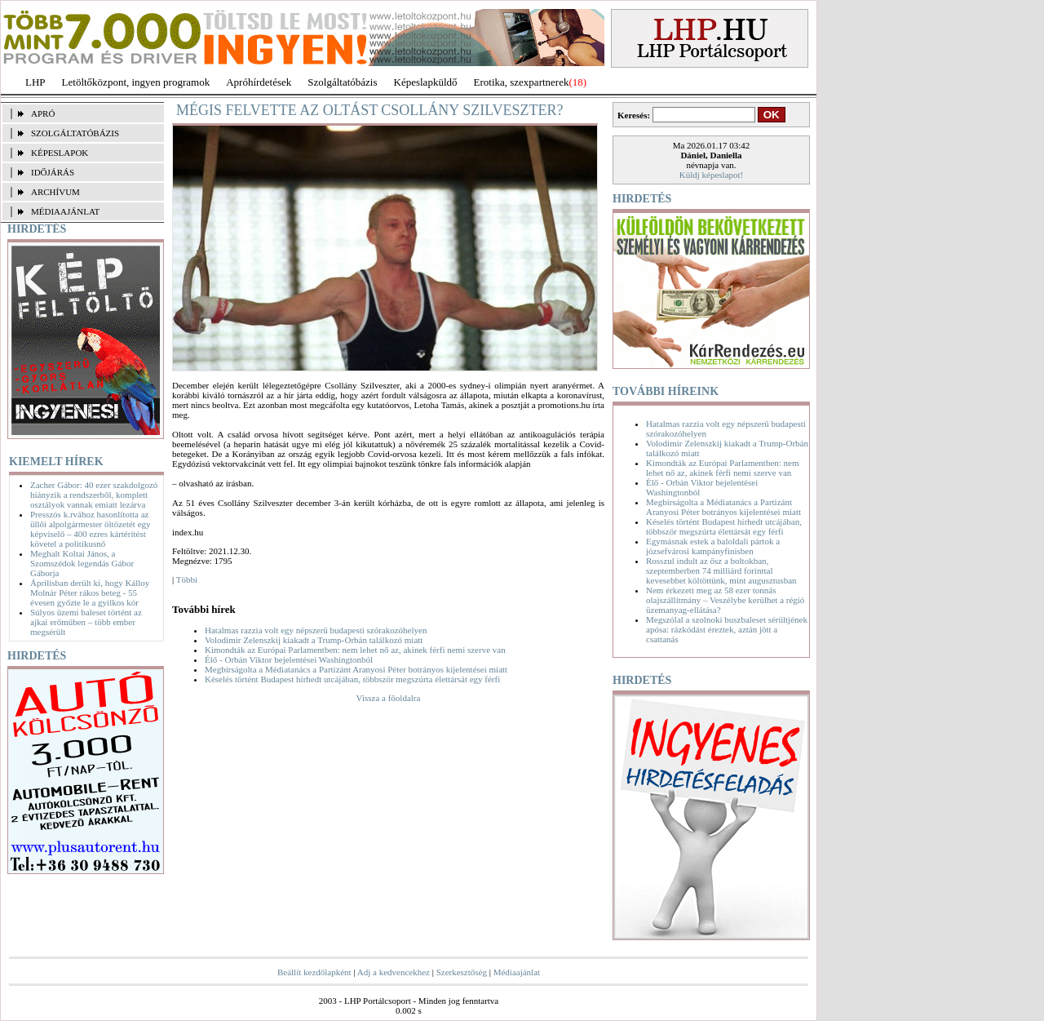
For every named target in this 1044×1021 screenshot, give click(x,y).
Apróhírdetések (258, 82)
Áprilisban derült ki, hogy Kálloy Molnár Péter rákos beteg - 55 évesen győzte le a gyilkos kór (89, 592)
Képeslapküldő (426, 82)
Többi (186, 579)
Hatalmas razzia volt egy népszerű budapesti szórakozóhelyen (316, 630)
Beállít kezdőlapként (314, 972)
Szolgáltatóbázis (342, 82)
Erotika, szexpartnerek (521, 82)
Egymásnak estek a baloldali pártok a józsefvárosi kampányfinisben (713, 546)
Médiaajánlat (516, 972)
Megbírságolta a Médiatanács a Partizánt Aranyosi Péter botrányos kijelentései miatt (356, 669)
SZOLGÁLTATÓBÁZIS (75, 133)
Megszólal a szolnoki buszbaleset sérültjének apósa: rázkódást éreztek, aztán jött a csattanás (726, 629)
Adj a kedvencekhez (393, 972)
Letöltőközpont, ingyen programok (136, 82)
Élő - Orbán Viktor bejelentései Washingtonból (289, 659)
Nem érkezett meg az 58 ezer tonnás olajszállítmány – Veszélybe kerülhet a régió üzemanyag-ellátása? (725, 600)
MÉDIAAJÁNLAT (65, 211)
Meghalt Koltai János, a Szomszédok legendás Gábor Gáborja (82, 563)
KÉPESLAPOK (59, 153)
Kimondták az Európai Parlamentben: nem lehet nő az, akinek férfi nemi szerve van (355, 650)
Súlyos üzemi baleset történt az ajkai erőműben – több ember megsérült (86, 622)
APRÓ (43, 113)
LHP (35, 82)
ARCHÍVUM (55, 192)
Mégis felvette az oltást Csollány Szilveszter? (370, 110)
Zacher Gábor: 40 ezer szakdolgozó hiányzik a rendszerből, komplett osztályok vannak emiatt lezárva (93, 494)
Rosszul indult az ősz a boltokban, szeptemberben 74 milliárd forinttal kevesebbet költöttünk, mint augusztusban (721, 570)
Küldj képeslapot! (711, 175)
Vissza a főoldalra (388, 698)
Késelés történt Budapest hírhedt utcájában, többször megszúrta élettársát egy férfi (352, 679)
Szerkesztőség (461, 972)
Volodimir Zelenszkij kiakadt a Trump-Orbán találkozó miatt (313, 640)
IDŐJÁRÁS (52, 172)
